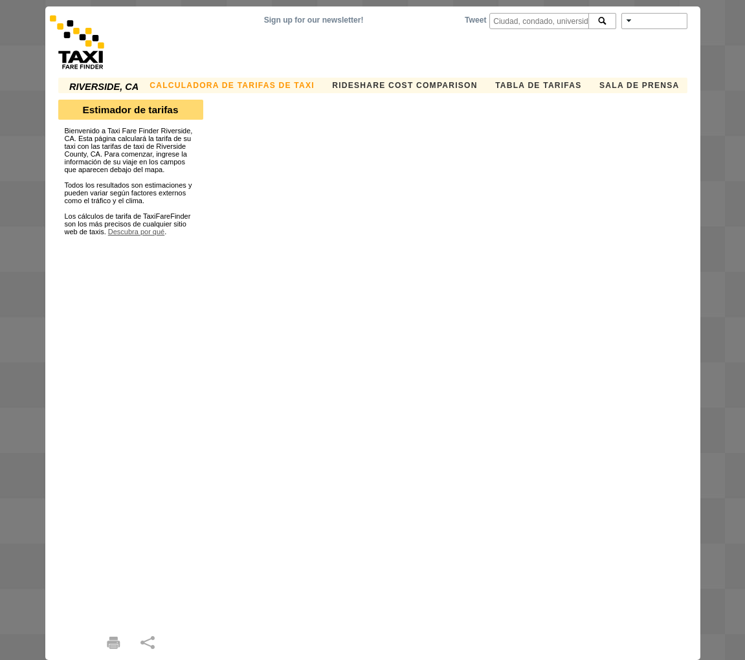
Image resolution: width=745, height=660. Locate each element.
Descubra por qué (136, 232)
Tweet (475, 20)
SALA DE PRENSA (639, 85)
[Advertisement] (130, 430)
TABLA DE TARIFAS (538, 85)
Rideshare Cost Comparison (404, 85)
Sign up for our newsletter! (314, 20)
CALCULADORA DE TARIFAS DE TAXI (232, 85)
